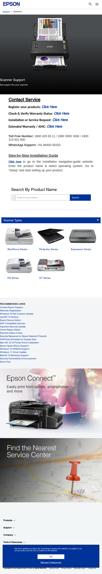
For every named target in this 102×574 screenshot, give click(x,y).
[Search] (90, 4)
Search (75, 197)
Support (6, 11)
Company (9, 534)
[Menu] (97, 4)
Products (9, 520)
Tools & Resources (14, 542)
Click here (15, 161)
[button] (51, 556)
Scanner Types (12, 220)
